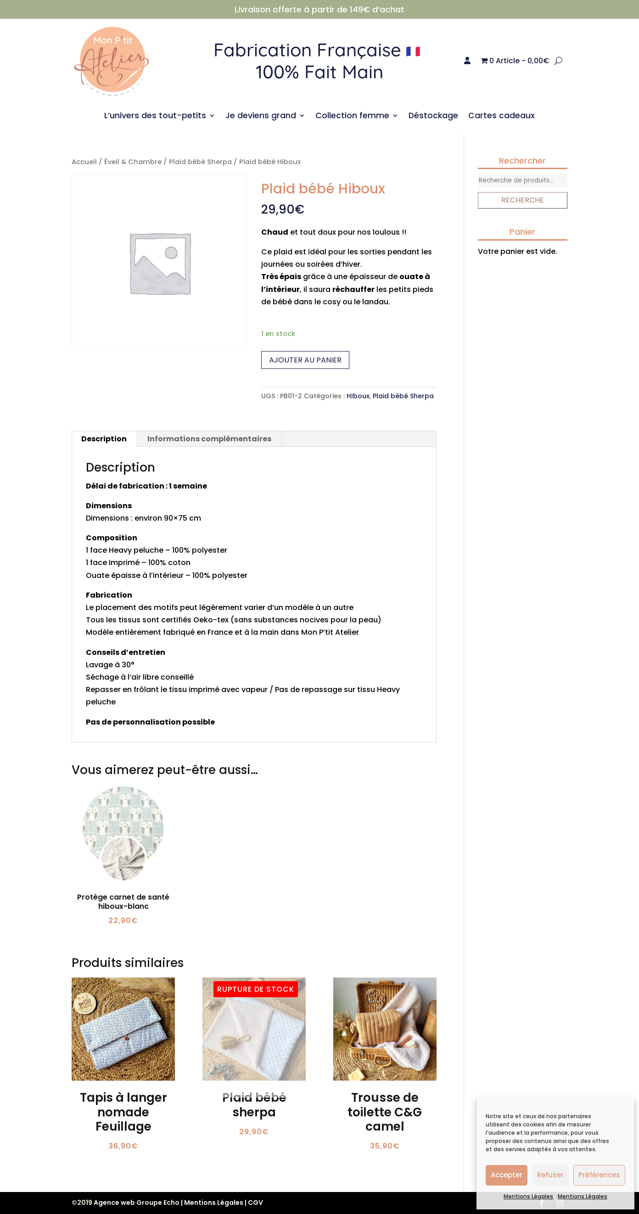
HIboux (358, 396)
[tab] (104, 439)
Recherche (522, 200)
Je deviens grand (260, 116)
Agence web (114, 1202)
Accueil (84, 161)
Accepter (506, 1175)
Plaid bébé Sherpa (200, 161)
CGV (255, 1202)
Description (104, 439)
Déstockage (433, 116)
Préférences (599, 1175)
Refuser (550, 1175)
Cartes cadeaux (501, 116)
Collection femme (352, 116)
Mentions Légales (528, 1196)
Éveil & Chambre (133, 161)
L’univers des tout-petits (155, 116)
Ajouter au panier (305, 360)
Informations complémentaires (209, 439)
